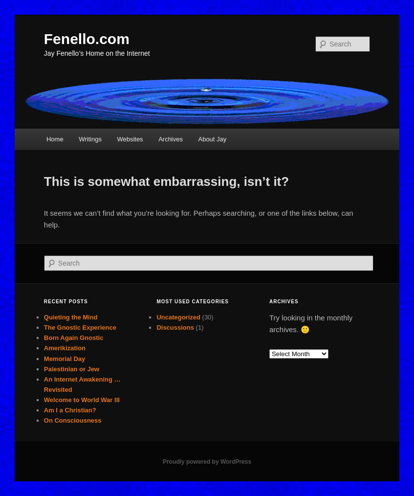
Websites (130, 139)
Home (55, 139)
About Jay (212, 139)
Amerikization (65, 348)
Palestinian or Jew (71, 369)
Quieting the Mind (71, 317)
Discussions (175, 327)
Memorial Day (65, 358)
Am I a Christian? (70, 410)
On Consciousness (73, 420)
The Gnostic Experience (80, 327)
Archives (170, 139)
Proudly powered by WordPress (207, 461)
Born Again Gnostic (74, 337)
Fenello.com (87, 39)
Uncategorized (178, 317)
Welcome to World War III (82, 400)
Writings (90, 139)
